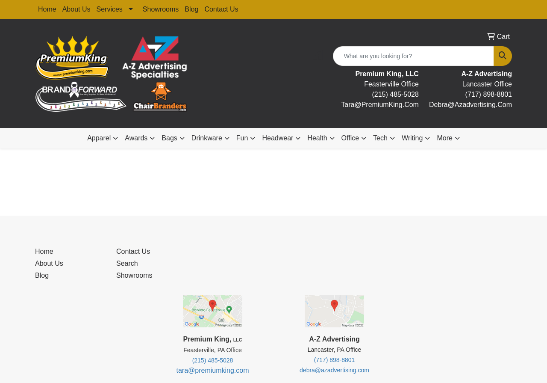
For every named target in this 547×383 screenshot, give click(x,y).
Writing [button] (412, 138)
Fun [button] (242, 138)
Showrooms (161, 9)
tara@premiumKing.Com (380, 104)
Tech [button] (380, 138)
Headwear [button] (277, 138)
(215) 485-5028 (395, 94)
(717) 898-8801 (488, 94)
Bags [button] (169, 138)
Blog (191, 9)
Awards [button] (136, 138)
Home (47, 9)
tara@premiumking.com (212, 370)
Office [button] (350, 138)
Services (110, 9)
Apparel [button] (99, 138)
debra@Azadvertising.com (470, 104)
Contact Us (221, 9)
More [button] (444, 138)
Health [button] (317, 138)
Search (127, 263)
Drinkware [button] (206, 138)
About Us (76, 9)
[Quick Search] (413, 56)
